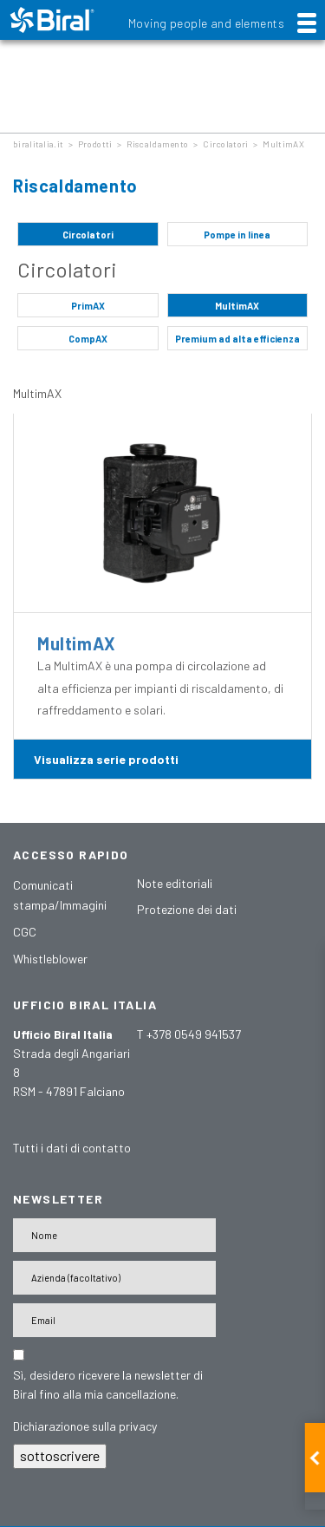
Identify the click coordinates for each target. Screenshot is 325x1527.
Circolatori (225, 144)
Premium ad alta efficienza (237, 338)
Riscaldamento (157, 144)
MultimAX (283, 144)
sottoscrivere (60, 1455)
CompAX (87, 338)
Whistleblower (50, 958)
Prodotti (95, 144)
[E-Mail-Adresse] (114, 1320)
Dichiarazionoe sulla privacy (85, 1426)
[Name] (114, 1235)
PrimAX (88, 305)
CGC (24, 931)
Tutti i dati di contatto (72, 1147)
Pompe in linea (237, 234)
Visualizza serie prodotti (106, 759)
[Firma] (114, 1278)
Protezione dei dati (187, 909)
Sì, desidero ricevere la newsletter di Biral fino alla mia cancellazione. (108, 1384)
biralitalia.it (38, 144)
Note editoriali (174, 883)
